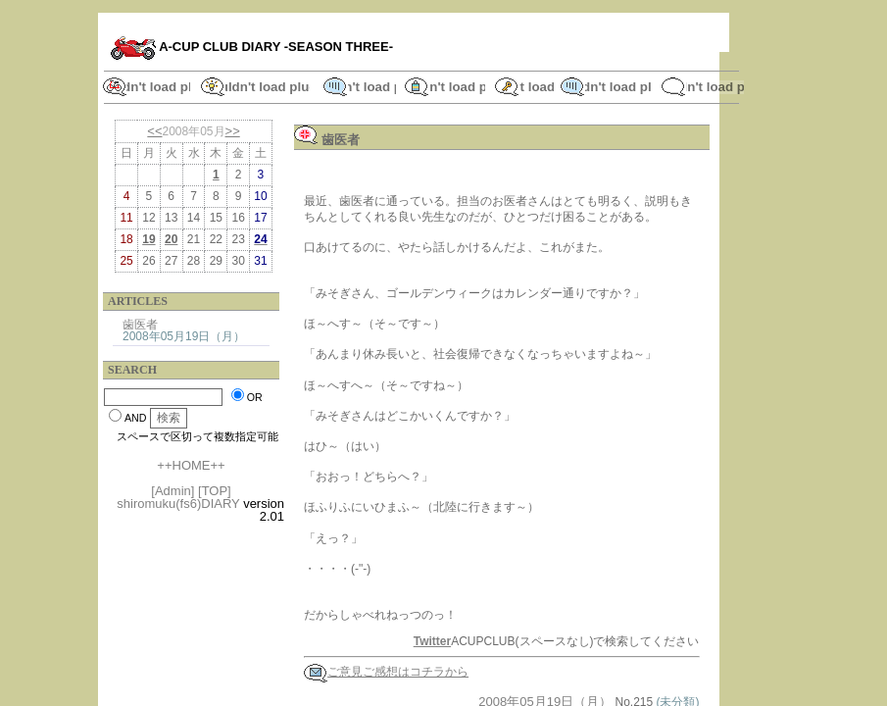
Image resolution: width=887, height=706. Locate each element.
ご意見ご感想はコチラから (386, 672)
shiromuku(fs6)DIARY (178, 503)
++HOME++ (190, 465)
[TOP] (214, 490)
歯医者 (140, 324)
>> (232, 131)
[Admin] (172, 490)
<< (154, 131)
